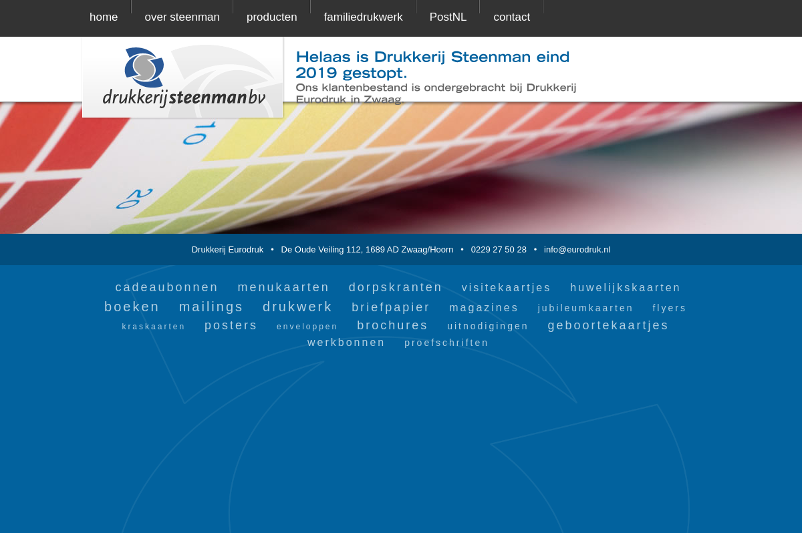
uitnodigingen (488, 326)
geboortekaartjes (609, 325)
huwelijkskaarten (625, 287)
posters (231, 325)
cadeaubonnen (167, 287)
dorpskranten (396, 287)
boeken (132, 306)
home (104, 17)
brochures (392, 325)
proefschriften (446, 342)
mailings (211, 306)
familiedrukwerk (363, 17)
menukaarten (284, 287)
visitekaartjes (506, 287)
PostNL (448, 17)
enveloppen (307, 326)
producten (272, 17)
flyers (669, 308)
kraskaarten (154, 326)
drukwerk (298, 306)
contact (511, 17)
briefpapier (391, 307)
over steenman (182, 17)
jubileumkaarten (586, 308)
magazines (484, 307)
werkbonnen (346, 342)
